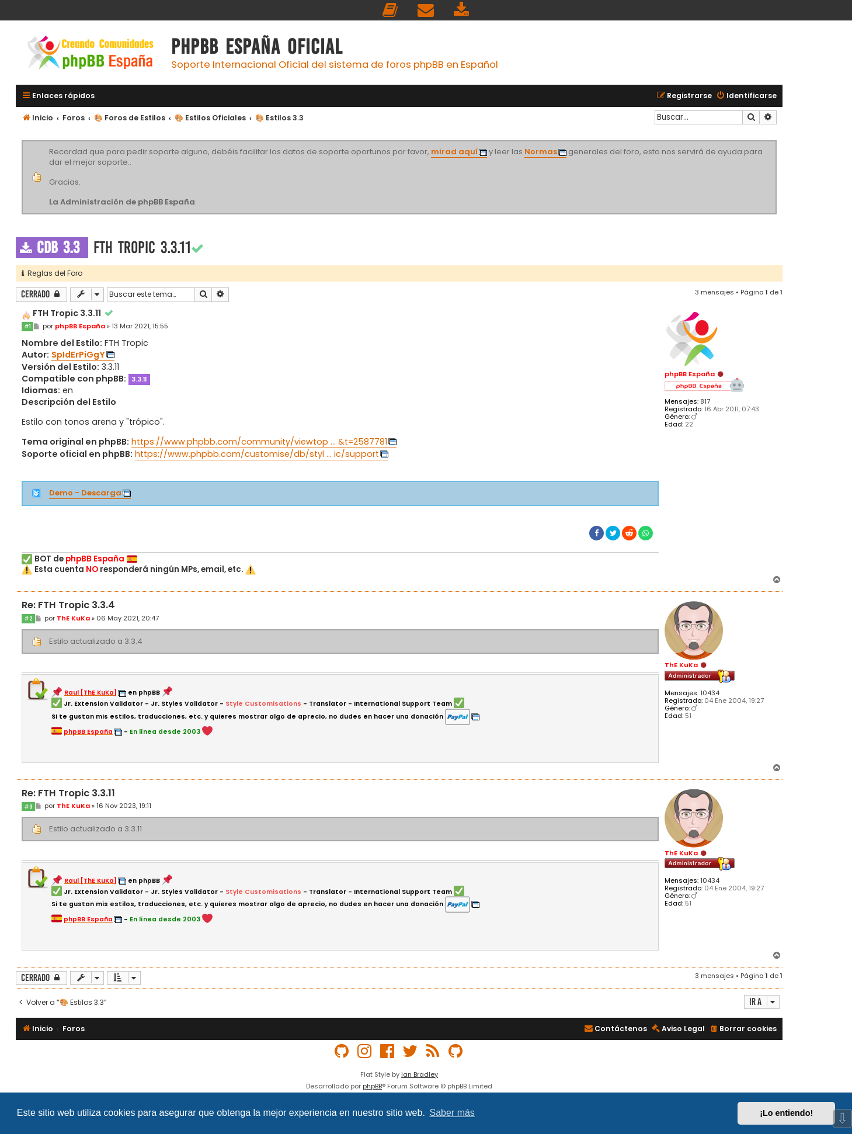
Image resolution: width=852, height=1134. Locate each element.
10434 (709, 693)
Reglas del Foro (52, 273)
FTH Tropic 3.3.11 (142, 247)
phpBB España (690, 374)
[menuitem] (390, 10)
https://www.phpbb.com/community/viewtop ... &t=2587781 (259, 442)
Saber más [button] (452, 1113)
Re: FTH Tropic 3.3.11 (68, 794)
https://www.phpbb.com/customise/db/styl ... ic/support (257, 454)
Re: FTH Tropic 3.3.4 (68, 605)
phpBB (372, 1086)
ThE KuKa (681, 665)
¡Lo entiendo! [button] (786, 1113)
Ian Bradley (419, 1074)
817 (705, 401)
